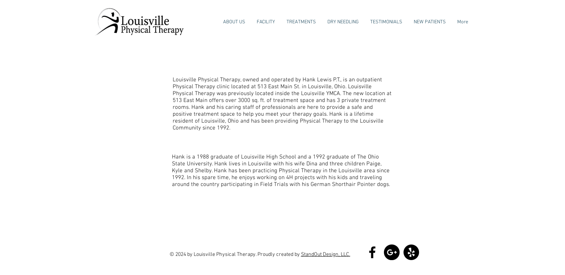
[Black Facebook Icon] (372, 252)
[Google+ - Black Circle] (392, 252)
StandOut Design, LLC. (325, 254)
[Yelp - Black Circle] (411, 252)
